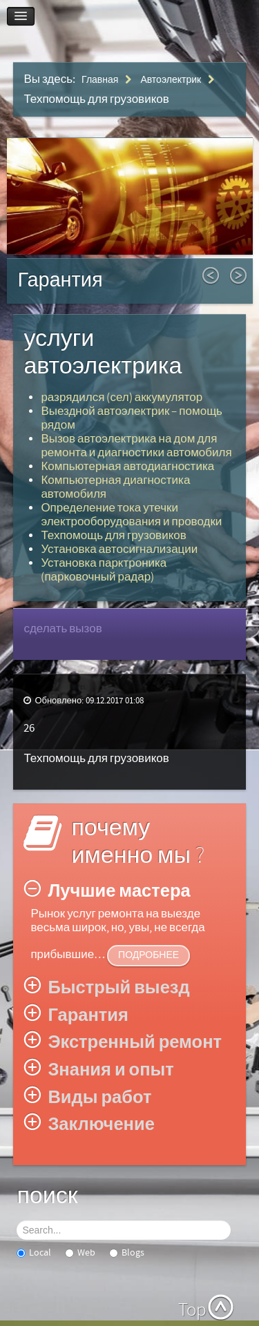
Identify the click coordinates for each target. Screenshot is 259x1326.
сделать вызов (62, 629)
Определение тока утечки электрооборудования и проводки (131, 515)
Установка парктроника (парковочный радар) (103, 570)
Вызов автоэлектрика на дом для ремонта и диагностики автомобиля (136, 446)
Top (192, 1310)
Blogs (126, 1252)
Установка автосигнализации (119, 549)
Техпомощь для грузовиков (113, 536)
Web (80, 1252)
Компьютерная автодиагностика (127, 467)
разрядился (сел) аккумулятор (121, 397)
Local (34, 1252)
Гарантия (59, 280)
